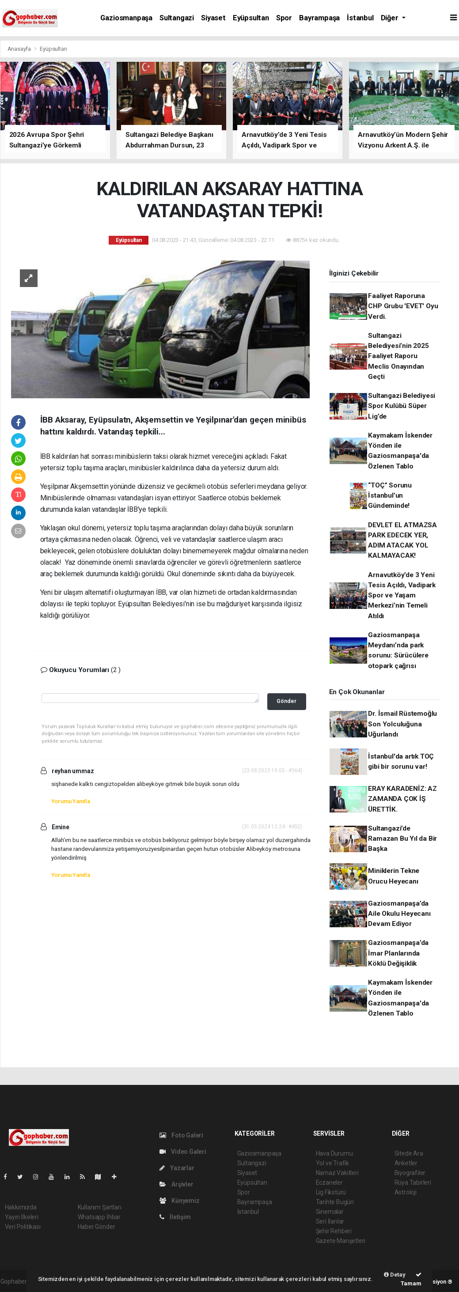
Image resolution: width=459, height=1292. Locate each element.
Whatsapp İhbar (99, 1216)
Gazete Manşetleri (341, 1240)
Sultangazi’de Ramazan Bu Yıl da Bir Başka (402, 838)
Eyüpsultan (251, 18)
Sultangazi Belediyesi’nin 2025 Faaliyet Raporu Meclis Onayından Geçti (398, 356)
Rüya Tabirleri (413, 1182)
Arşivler (176, 1184)
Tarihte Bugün (335, 1201)
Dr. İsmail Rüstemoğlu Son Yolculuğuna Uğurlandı (402, 724)
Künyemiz (179, 1200)
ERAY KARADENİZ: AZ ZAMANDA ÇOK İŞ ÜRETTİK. (402, 799)
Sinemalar (330, 1211)
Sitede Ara (409, 1153)
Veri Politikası (23, 1226)
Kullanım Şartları (99, 1207)
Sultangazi (176, 18)
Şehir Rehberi (334, 1231)
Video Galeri (182, 1151)
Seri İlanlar (330, 1221)
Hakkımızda (21, 1207)
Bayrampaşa (319, 18)
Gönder (286, 701)
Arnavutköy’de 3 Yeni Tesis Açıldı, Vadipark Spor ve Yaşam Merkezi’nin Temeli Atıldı (402, 595)
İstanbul (360, 18)
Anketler (406, 1163)
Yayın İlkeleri (21, 1216)
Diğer (390, 18)
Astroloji (406, 1192)
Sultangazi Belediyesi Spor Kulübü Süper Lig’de (401, 406)
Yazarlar (176, 1167)
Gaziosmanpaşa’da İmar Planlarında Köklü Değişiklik (398, 953)
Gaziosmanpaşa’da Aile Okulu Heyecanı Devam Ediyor (399, 913)
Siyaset (213, 18)
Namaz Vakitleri (337, 1172)
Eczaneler (329, 1182)
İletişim (175, 1216)
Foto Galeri (181, 1135)
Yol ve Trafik (332, 1163)
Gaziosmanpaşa (126, 18)
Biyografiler (410, 1172)
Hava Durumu (334, 1153)
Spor (284, 18)
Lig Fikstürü (331, 1192)
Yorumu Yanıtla (70, 801)
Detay (395, 1274)
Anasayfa (20, 48)
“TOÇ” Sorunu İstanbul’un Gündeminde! (390, 495)
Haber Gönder (96, 1226)
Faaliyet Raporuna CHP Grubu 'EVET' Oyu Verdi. (403, 306)
